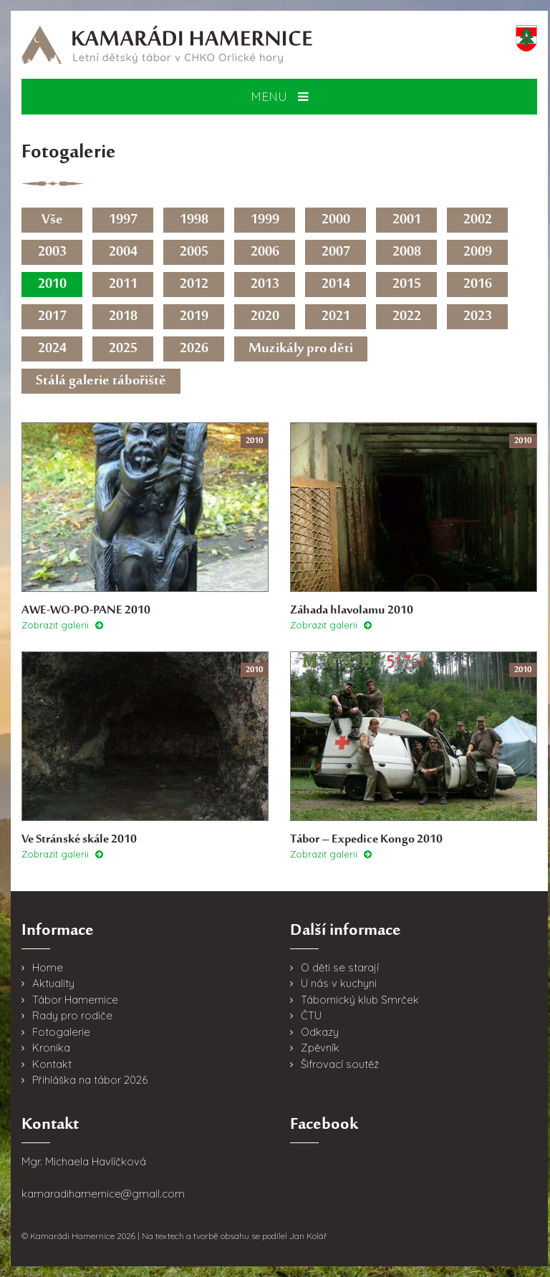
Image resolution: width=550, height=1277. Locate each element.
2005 (194, 252)
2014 (336, 284)
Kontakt (52, 1064)
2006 (265, 252)
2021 (336, 316)
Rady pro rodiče (72, 1015)
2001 (406, 220)
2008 (406, 252)
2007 (336, 252)
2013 (265, 284)
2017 (52, 316)
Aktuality (53, 983)
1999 (265, 220)
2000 (336, 220)
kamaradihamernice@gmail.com (103, 1193)
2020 (265, 316)
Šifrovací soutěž (340, 1064)
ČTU (311, 1015)
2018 (123, 316)
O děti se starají (340, 967)
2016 (477, 284)
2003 (52, 252)
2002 (477, 220)
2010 (52, 284)
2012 (194, 284)
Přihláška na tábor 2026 (90, 1080)
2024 (52, 348)
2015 (406, 284)
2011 (123, 284)
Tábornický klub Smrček (360, 999)
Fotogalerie (61, 1032)
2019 (194, 316)
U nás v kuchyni (339, 983)
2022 (406, 316)
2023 (477, 316)
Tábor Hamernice (75, 999)
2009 (477, 252)
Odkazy (320, 1032)
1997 (123, 220)
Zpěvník (320, 1047)
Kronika (51, 1047)
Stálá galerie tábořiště (101, 381)
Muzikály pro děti (301, 348)
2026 (194, 348)
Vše (52, 220)
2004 (123, 252)
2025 (123, 348)
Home (47, 967)
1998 (194, 220)
